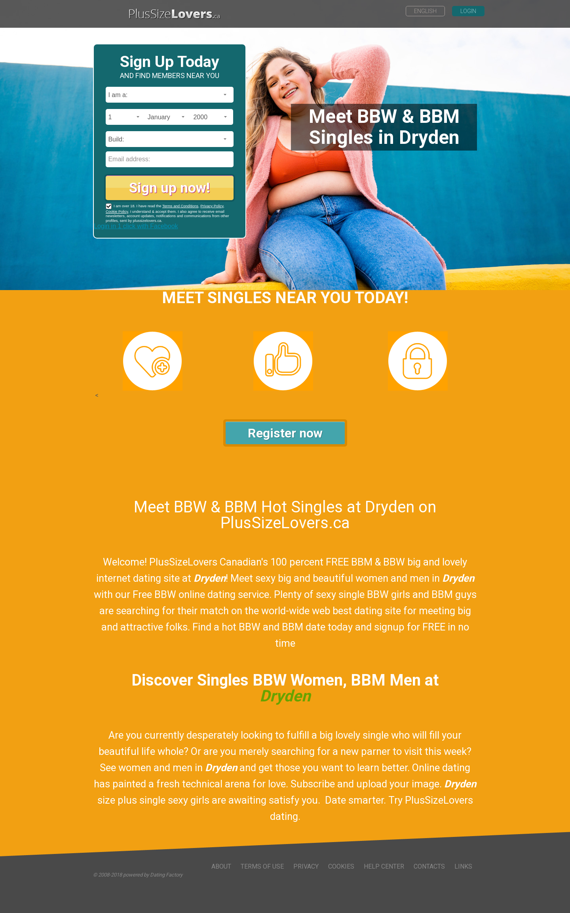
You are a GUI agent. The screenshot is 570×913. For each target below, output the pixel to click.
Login (468, 11)
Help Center (384, 866)
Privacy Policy (211, 206)
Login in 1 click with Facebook (136, 226)
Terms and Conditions (180, 206)
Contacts (429, 866)
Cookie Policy (117, 211)
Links (463, 866)
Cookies (341, 866)
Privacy (306, 866)
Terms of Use (262, 866)
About (221, 866)
